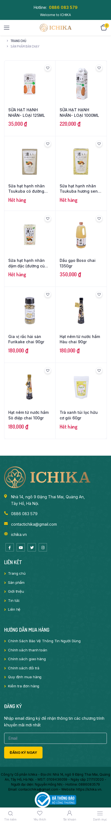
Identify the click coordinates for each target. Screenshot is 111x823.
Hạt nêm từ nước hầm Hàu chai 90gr (80, 339)
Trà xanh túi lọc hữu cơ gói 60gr (79, 415)
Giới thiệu (16, 591)
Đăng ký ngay (23, 752)
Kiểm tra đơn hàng (23, 686)
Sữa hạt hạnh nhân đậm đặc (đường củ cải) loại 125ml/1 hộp (27, 263)
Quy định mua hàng (24, 677)
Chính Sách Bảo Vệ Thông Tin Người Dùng (44, 641)
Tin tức (14, 600)
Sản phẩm (16, 582)
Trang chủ (18, 41)
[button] (48, 68)
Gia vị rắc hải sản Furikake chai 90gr (26, 339)
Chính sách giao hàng (27, 659)
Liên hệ (14, 609)
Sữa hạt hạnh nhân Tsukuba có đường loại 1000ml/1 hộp (26, 189)
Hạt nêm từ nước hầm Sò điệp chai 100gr (28, 415)
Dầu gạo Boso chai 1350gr (78, 263)
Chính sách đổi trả (23, 668)
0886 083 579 (63, 7)
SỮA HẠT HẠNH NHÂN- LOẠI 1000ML (79, 112)
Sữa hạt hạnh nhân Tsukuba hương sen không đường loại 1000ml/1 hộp (79, 189)
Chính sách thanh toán (27, 650)
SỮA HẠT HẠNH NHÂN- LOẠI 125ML (26, 112)
